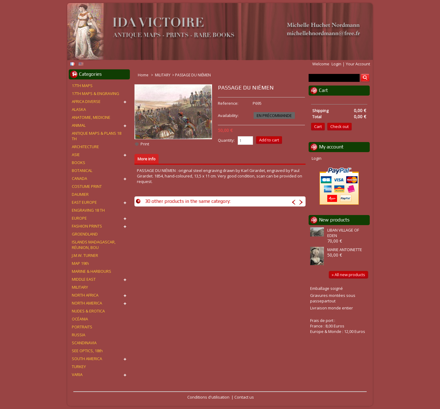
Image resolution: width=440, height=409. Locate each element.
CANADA (79, 178)
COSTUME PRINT (87, 186)
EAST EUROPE (84, 202)
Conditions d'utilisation (208, 397)
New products (334, 220)
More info (147, 159)
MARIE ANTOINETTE (344, 249)
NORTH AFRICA (85, 295)
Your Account (358, 64)
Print (145, 144)
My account (331, 147)
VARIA (77, 374)
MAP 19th (80, 263)
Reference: (228, 103)
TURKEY (79, 366)
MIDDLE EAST (84, 279)
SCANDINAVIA (84, 342)
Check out (339, 126)
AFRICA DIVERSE (86, 101)
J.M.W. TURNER (85, 255)
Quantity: (226, 140)
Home (143, 75)
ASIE (76, 154)
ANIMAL (79, 125)
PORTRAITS (82, 327)
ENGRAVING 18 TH (88, 210)
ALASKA (79, 109)
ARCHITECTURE (85, 146)
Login (336, 64)
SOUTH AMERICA (87, 358)
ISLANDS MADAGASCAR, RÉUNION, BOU (94, 244)
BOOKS (78, 162)
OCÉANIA (80, 319)
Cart (323, 90)
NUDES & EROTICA (88, 311)
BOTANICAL (82, 170)
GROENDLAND (85, 234)
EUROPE (79, 218)
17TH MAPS (82, 85)
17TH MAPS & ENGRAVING (95, 93)
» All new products (348, 274)
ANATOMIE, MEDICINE (91, 117)
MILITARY (162, 75)
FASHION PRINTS (87, 226)
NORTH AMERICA (87, 303)
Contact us (244, 397)
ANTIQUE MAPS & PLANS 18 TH (96, 135)
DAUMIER (80, 194)
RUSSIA (78, 335)
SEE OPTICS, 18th (87, 350)
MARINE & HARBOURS (91, 271)
